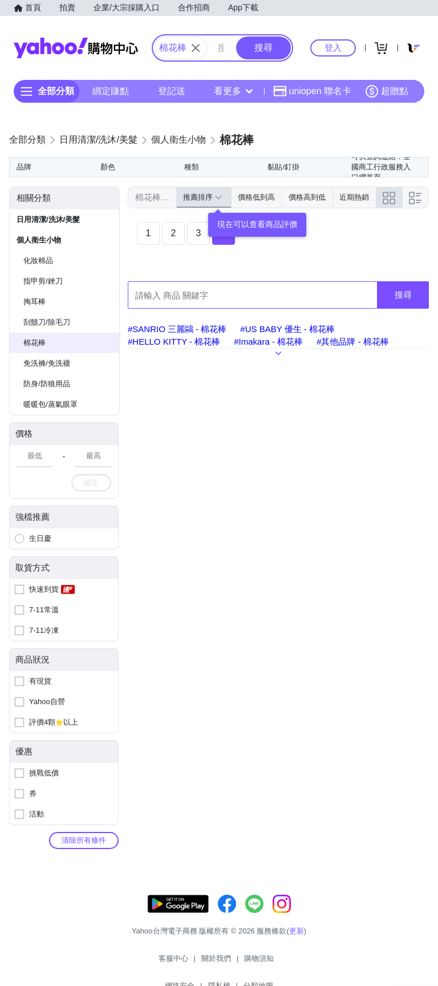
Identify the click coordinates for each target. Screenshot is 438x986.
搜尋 (403, 295)
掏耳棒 (34, 301)
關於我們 (158, 963)
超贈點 (386, 91)
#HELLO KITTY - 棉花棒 (174, 341)
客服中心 (115, 963)
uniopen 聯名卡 (312, 91)
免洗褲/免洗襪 (46, 363)
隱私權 (284, 963)
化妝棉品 (38, 260)
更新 (296, 942)
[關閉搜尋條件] (195, 48)
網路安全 (244, 963)
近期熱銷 (354, 197)
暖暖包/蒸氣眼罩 (50, 404)
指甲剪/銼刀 (43, 281)
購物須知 (201, 963)
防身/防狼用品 (46, 383)
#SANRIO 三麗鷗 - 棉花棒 (177, 329)
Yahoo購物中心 (76, 48)
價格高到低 (307, 197)
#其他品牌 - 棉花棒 (353, 341)
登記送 (171, 91)
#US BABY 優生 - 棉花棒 (287, 329)
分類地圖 (323, 963)
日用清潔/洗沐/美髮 (48, 219)
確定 (91, 482)
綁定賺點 (110, 91)
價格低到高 (256, 197)
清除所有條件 (84, 840)
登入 (333, 47)
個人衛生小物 (39, 240)
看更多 (233, 91)
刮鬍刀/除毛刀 (46, 322)
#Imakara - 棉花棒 (268, 341)
